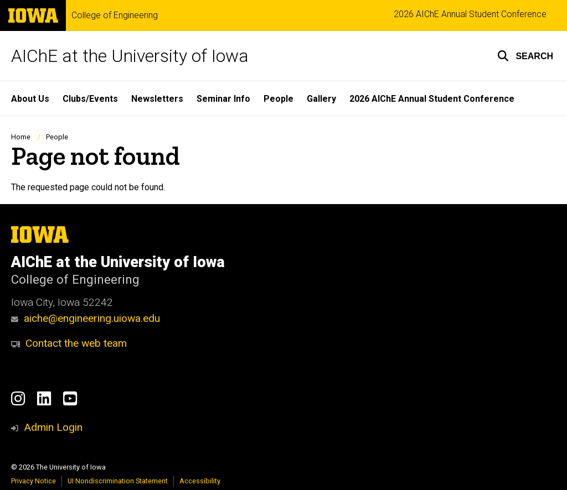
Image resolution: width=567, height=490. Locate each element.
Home (20, 137)
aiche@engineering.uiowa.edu (85, 318)
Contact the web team (69, 343)
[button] (525, 56)
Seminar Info (223, 98)
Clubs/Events (90, 98)
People (278, 98)
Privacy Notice (33, 481)
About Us (30, 98)
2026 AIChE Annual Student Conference (470, 14)
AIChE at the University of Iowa (130, 56)
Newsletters (157, 98)
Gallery (321, 98)
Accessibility (199, 481)
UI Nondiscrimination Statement (118, 481)
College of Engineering (114, 15)
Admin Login (53, 427)
